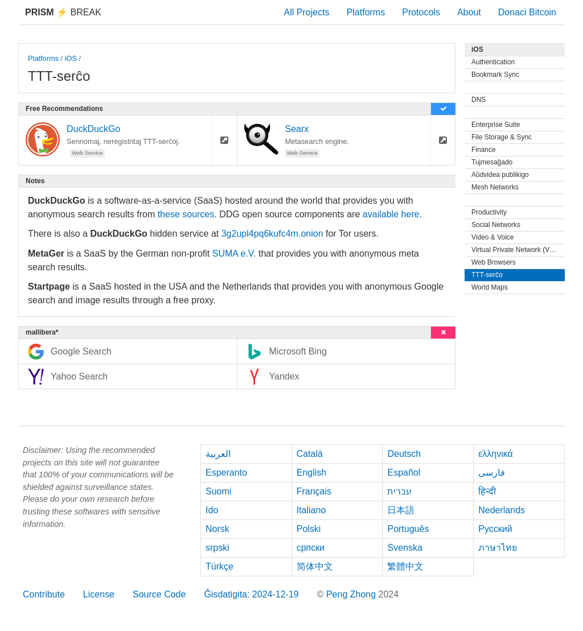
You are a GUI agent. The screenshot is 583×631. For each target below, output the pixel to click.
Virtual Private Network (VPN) (516, 250)
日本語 (400, 510)
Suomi (218, 491)
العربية (218, 454)
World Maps (489, 287)
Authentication (493, 62)
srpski (217, 547)
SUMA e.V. (234, 253)
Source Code (159, 594)
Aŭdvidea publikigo (500, 175)
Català (310, 454)
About (469, 12)
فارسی (491, 472)
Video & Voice (492, 237)
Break (63, 12)
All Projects (307, 12)
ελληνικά (495, 454)
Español (403, 472)
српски (311, 547)
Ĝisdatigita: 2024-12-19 (251, 594)
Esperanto (226, 472)
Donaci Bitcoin (527, 12)
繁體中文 (405, 566)
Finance (483, 150)
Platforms (366, 12)
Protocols (421, 12)
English (311, 472)
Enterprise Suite (495, 125)
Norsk (217, 529)
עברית (399, 491)
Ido (212, 510)
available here (391, 214)
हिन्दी (487, 491)
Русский (495, 529)
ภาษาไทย (497, 547)
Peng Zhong (352, 594)
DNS (478, 100)
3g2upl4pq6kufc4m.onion (272, 233)
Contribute (44, 594)
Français (314, 491)
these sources (186, 214)
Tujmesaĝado (491, 162)
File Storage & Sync (501, 137)
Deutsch (404, 454)
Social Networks (495, 225)
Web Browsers (493, 262)
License (98, 594)
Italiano (311, 510)
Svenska (404, 547)
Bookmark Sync (495, 75)
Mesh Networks (495, 187)
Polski (309, 529)
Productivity (489, 212)
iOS (71, 58)
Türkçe (219, 566)
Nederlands (501, 510)
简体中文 (315, 566)
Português (408, 529)
